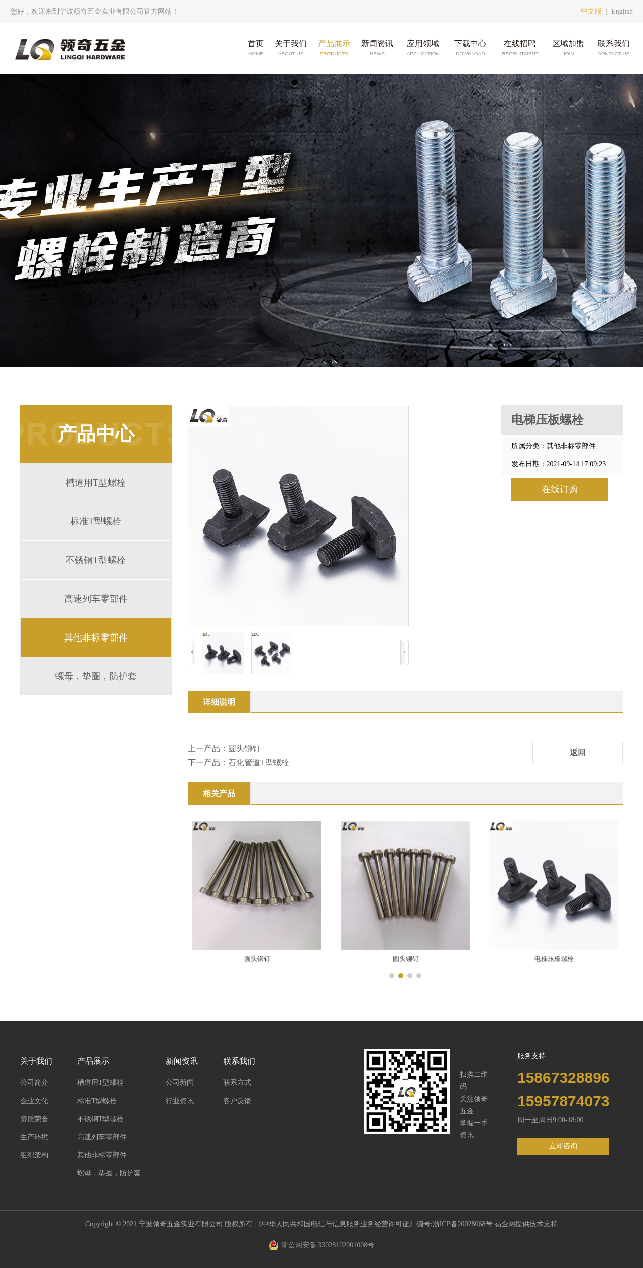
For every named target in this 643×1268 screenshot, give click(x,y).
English (622, 11)
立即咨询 (563, 1146)
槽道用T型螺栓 (96, 483)
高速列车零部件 (96, 599)
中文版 (591, 11)
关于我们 (291, 48)
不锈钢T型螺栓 (96, 560)
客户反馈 (237, 1101)
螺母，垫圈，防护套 (96, 676)
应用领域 (422, 48)
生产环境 (34, 1137)
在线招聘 (520, 48)
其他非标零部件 (96, 637)
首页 (256, 48)
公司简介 (34, 1082)
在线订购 (560, 489)
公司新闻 (180, 1082)
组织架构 (34, 1155)
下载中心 (470, 48)
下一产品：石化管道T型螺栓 (238, 762)
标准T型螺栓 (95, 521)
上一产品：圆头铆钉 (224, 748)
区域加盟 (568, 48)
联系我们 (614, 48)
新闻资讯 (377, 48)
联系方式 (237, 1082)
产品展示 (334, 48)
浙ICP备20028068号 (463, 1224)
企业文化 (34, 1101)
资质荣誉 (34, 1119)
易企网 (504, 1224)
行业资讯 (180, 1101)
